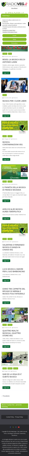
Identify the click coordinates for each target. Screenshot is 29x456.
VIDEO (10, 53)
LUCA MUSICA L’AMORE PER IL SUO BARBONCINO (13, 270)
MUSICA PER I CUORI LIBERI (14, 101)
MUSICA (4, 95)
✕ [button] (26, 16)
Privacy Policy (19, 417)
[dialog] (14, 30)
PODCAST (5, 53)
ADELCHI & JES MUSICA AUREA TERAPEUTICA (12, 210)
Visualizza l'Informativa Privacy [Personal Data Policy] (9, 32)
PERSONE (10, 368)
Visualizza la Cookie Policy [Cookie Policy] (8, 30)
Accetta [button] (14, 35)
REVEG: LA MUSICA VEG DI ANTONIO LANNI (13, 60)
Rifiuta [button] (14, 39)
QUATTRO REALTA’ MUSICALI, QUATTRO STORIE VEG (11, 333)
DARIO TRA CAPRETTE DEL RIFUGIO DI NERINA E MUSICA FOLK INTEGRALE (13, 291)
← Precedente (5, 396)
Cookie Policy (10, 417)
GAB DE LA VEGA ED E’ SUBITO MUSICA (12, 375)
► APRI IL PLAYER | (13, 12)
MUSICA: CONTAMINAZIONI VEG (12, 143)
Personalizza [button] (14, 43)
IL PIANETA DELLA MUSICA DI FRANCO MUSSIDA (14, 188)
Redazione (15, 56)
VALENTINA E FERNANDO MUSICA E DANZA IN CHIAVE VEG (13, 247)
